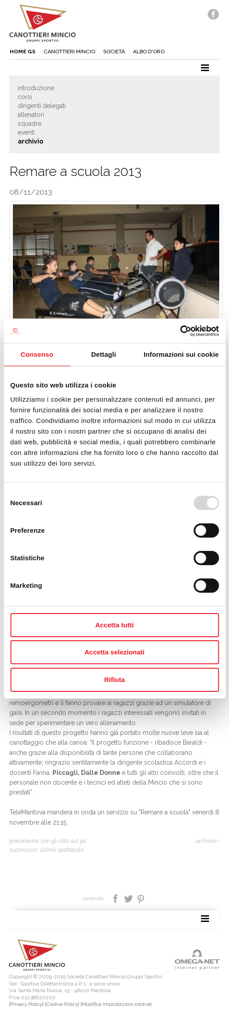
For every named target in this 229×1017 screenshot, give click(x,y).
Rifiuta (114, 679)
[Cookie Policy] (62, 1004)
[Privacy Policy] (26, 1004)
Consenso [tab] (36, 354)
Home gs (23, 51)
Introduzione (36, 88)
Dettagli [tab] (103, 354)
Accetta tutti (114, 625)
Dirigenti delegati (42, 106)
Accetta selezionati (114, 652)
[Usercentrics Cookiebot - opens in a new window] (180, 331)
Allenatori (31, 115)
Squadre (29, 123)
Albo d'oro (149, 51)
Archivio (30, 141)
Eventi (26, 132)
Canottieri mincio (69, 51)
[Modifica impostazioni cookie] (116, 1004)
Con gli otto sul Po (63, 841)
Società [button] (114, 51)
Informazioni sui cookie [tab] (181, 354)
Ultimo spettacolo (62, 849)
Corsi (25, 97)
